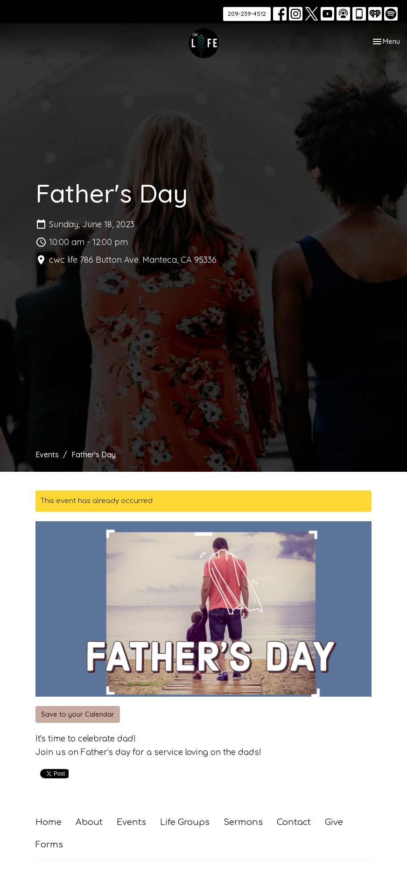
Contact (294, 822)
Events (47, 454)
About (89, 822)
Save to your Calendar (77, 714)
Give (334, 822)
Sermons (243, 822)
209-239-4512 (247, 13)
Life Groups (185, 822)
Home (48, 822)
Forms (49, 844)
